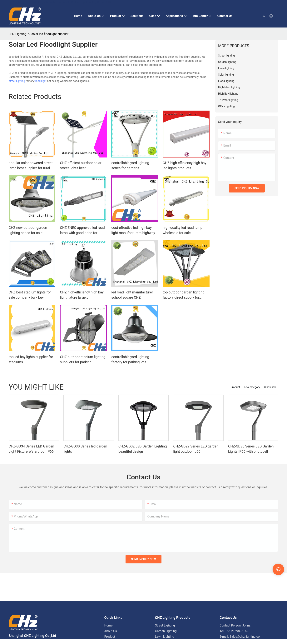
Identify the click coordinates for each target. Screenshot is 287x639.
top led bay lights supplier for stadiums (31, 359)
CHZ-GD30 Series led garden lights (85, 448)
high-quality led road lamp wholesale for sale (182, 230)
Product (235, 387)
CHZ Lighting (18, 34)
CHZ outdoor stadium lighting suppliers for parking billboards (82, 360)
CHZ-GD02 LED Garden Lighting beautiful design (142, 448)
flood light (40, 80)
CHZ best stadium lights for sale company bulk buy (30, 294)
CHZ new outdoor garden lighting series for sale (28, 230)
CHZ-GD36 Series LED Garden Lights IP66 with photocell (251, 448)
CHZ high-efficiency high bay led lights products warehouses (184, 166)
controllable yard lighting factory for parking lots (130, 359)
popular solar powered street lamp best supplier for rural (31, 165)
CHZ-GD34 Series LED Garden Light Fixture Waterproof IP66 (31, 448)
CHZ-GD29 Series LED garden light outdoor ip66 (195, 448)
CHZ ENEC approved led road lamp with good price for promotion (82, 230)
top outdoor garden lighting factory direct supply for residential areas (183, 295)
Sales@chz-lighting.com (246, 636)
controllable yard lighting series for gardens (130, 165)
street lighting (17, 80)
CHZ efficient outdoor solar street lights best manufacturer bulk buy (80, 166)
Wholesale (270, 387)
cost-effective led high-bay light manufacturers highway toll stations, (133, 230)
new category (252, 387)
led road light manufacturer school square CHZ (132, 294)
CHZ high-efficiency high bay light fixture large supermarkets (82, 295)
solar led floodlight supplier (49, 34)
